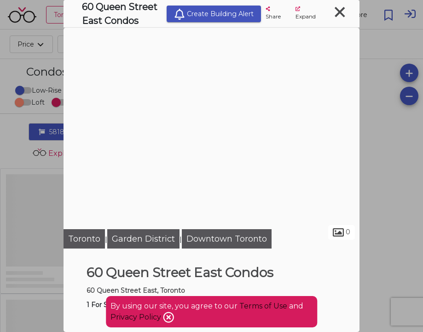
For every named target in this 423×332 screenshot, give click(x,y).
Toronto (84, 239)
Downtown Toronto (226, 239)
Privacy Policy (136, 317)
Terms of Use (263, 306)
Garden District (143, 239)
